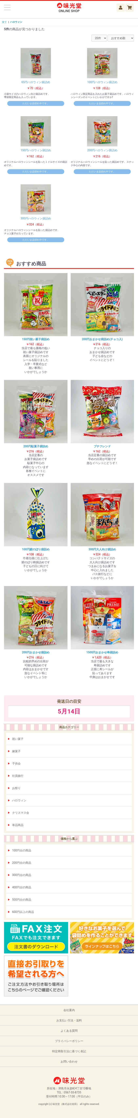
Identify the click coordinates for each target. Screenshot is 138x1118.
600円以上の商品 (23, 912)
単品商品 (17, 825)
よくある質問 (69, 1030)
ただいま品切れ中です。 (35, 103)
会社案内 (69, 1010)
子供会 (16, 763)
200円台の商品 (21, 862)
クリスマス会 (20, 812)
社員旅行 (17, 775)
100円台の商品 (21, 850)
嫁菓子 (16, 751)
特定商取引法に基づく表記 (69, 1051)
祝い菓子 (17, 738)
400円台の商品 (21, 887)
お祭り (16, 788)
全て (4, 22)
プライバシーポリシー (69, 1041)
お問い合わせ (69, 1061)
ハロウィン (19, 800)
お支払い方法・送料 (69, 1020)
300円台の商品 (21, 875)
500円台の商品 (21, 899)
